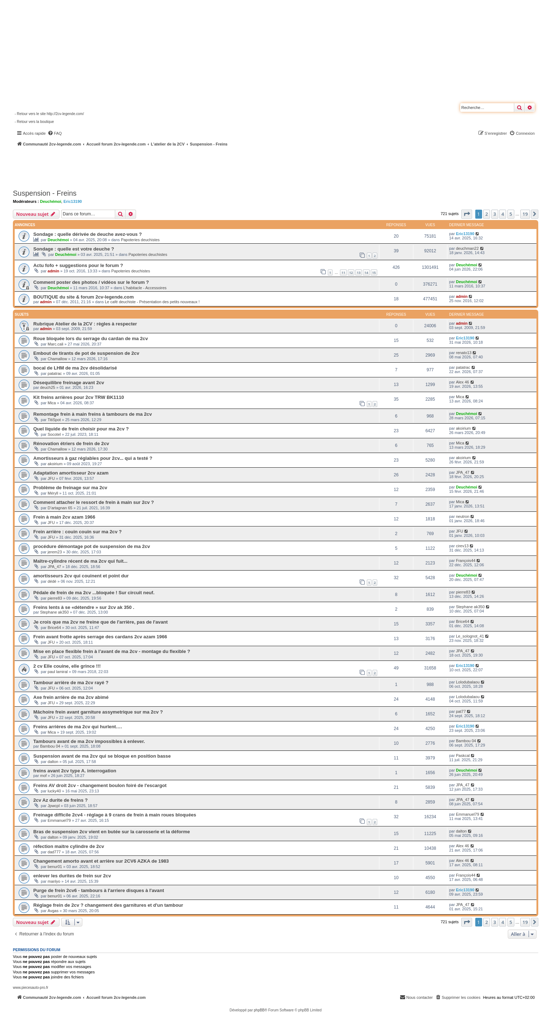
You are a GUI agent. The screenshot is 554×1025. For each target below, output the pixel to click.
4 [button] (502, 214)
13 (358, 272)
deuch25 (47, 387)
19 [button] (525, 214)
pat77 (461, 711)
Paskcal (463, 755)
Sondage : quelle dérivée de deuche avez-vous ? (87, 234)
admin (53, 271)
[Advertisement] (192, 167)
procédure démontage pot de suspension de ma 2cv (91, 546)
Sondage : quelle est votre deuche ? (73, 249)
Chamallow (57, 359)
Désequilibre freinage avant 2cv (68, 382)
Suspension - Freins (45, 193)
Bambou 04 (50, 746)
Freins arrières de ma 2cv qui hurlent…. (77, 726)
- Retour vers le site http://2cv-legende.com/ (49, 114)
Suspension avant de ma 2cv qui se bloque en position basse (102, 756)
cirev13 (462, 546)
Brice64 (54, 627)
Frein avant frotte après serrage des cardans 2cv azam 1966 (100, 636)
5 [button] (511, 214)
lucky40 (54, 791)
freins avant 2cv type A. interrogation (74, 770)
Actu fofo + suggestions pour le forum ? (78, 265)
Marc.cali (55, 344)
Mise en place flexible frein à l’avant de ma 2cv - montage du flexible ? (111, 651)
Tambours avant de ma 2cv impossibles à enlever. (89, 741)
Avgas (53, 911)
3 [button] (495, 214)
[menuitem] (55, 133)
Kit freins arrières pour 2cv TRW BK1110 (78, 397)
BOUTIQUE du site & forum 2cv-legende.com (83, 297)
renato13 (463, 353)
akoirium (463, 428)
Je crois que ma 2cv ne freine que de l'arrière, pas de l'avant (100, 622)
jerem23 (55, 552)
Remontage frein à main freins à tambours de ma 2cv (92, 414)
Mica (52, 403)
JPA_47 (463, 472)
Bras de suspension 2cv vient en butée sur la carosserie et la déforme (111, 831)
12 (351, 272)
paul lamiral (58, 671)
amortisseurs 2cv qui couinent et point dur (81, 575)
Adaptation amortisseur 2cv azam (70, 473)
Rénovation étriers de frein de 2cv (71, 443)
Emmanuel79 (59, 820)
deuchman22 (467, 248)
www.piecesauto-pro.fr (30, 988)
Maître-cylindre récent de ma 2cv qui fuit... (80, 561)
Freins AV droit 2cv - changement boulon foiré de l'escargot (99, 785)
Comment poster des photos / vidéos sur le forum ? (91, 282)
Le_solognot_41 (470, 636)
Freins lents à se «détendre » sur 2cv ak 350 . (83, 607)
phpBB (259, 1010)
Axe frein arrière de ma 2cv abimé (70, 697)
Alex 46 (462, 382)
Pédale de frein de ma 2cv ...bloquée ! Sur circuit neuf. (94, 592)
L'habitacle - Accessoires (145, 288)
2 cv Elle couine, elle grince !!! (67, 666)
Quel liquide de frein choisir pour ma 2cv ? (81, 429)
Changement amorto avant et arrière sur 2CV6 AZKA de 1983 (101, 861)
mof (43, 775)
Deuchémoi (50, 201)
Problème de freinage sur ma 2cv (70, 487)
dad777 (54, 852)
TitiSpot (54, 420)
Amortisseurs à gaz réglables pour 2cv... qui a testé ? (92, 458)
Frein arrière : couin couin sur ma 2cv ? (77, 531)
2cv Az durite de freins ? (60, 800)
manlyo (54, 881)
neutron (462, 516)
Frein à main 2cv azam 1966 (64, 517)
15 (374, 272)
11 (343, 272)
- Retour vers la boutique (34, 122)
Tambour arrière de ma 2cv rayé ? (70, 682)
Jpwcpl (54, 806)
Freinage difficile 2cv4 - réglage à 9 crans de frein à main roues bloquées (114, 814)
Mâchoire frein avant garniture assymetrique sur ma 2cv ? (98, 712)
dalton (53, 761)
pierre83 (55, 598)
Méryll (53, 493)
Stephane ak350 (54, 612)
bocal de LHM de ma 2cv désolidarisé (75, 368)
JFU (51, 478)
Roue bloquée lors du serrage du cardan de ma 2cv (90, 338)
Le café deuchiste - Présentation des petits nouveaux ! (152, 302)
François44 (465, 560)
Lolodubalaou (468, 682)
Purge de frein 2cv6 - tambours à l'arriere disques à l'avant (98, 890)
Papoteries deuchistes (140, 240)
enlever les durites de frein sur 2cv (72, 875)
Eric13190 (72, 201)
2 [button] (486, 214)
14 (366, 272)
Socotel (54, 434)
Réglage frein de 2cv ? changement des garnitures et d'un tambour (108, 905)
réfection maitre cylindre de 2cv (68, 846)
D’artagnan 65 (60, 508)
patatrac (55, 373)
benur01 (55, 866)
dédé (52, 581)
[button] (466, 214)
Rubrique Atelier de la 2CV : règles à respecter (85, 323)
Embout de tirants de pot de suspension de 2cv (86, 353)
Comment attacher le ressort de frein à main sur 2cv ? (93, 502)
